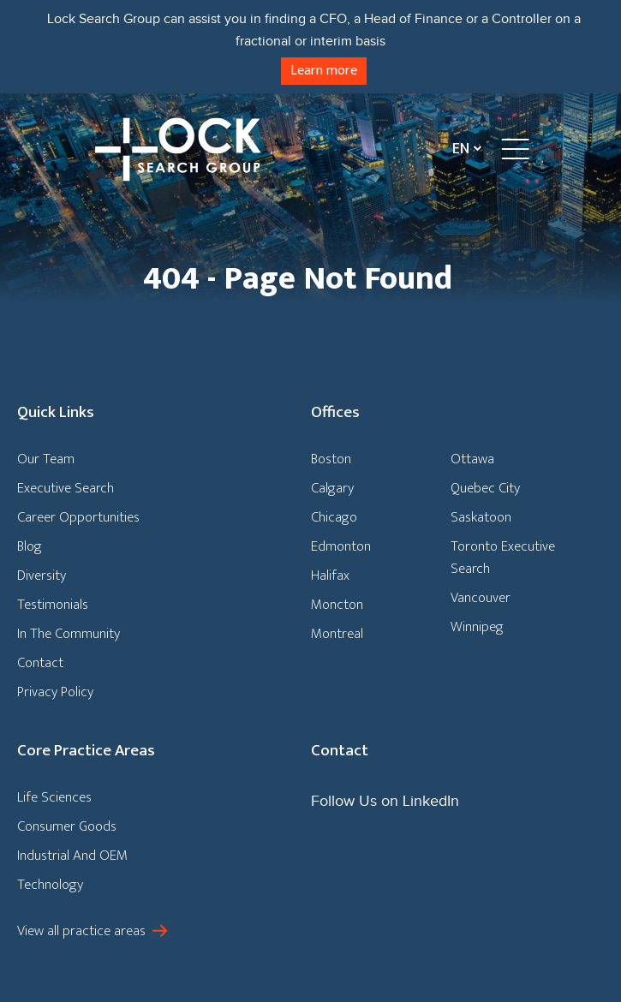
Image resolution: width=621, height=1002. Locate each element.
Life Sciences (54, 797)
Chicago (334, 517)
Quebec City (485, 488)
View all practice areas (81, 931)
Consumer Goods (66, 826)
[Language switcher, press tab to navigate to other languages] (463, 148)
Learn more (323, 70)
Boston (331, 459)
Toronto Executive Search (503, 557)
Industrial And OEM (72, 856)
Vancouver (481, 598)
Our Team (46, 459)
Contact (40, 663)
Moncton (337, 605)
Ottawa (472, 459)
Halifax (330, 575)
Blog (29, 546)
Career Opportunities (78, 517)
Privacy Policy (55, 692)
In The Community (68, 634)
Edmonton (341, 546)
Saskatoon (481, 517)
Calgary (332, 488)
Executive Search (65, 488)
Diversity (41, 575)
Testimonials (52, 605)
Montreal (337, 634)
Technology (50, 885)
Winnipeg (477, 627)
